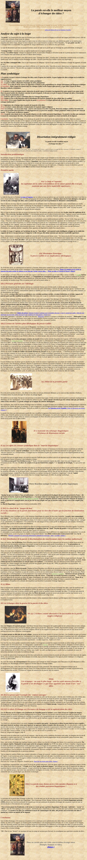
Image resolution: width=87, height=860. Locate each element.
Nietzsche (41, 316)
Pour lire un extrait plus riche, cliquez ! (46, 761)
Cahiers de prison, (22, 313)
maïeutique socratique (58, 573)
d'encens (45, 644)
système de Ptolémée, (17, 341)
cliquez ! (51, 847)
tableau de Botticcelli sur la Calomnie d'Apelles (58, 30)
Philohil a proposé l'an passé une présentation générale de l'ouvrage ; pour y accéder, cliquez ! (37, 535)
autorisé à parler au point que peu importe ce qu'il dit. (23, 498)
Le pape (78, 275)
